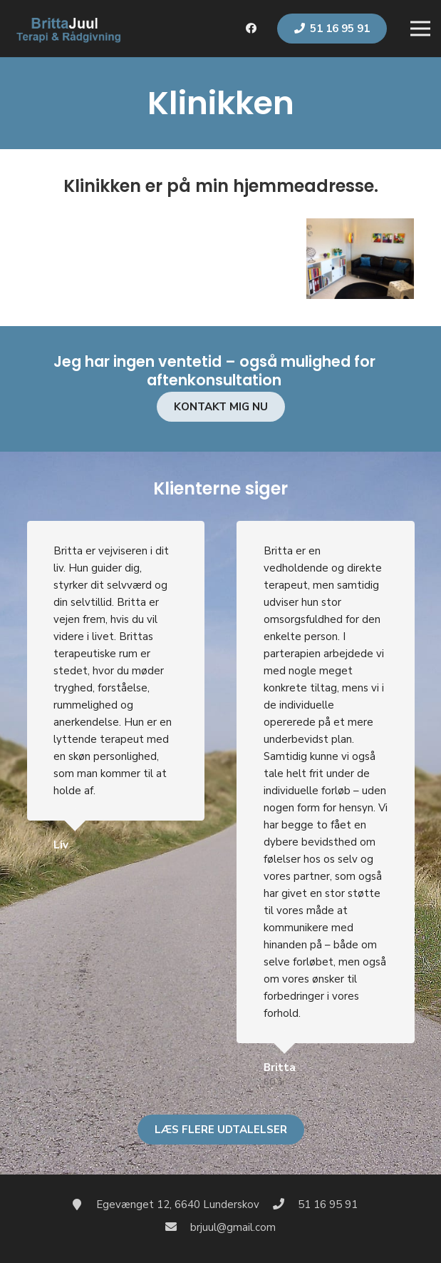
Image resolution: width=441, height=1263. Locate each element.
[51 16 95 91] (285, 1204)
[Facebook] (251, 28)
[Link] (68, 28)
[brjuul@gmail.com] (178, 1227)
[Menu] (420, 28)
